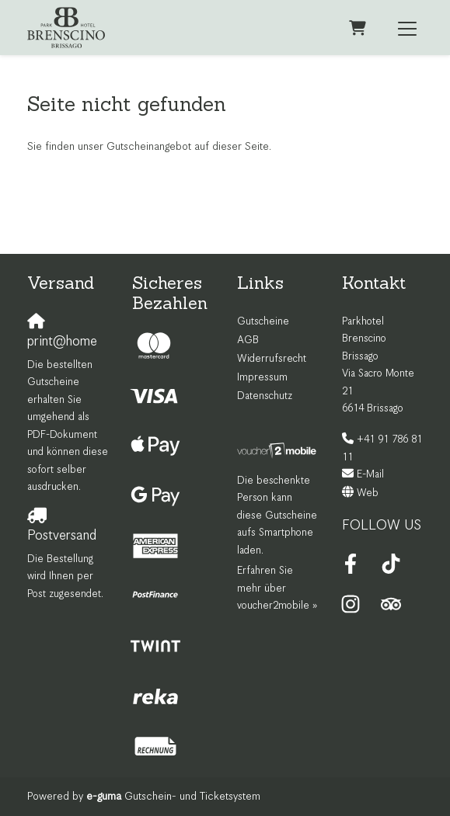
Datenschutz (264, 396)
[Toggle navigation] (407, 28)
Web (367, 493)
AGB (248, 340)
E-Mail (370, 475)
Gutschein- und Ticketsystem (173, 796)
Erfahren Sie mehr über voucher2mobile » (277, 588)
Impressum (262, 378)
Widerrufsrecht (271, 359)
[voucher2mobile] (278, 451)
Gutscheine (263, 322)
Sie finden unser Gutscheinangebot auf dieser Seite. (149, 147)
